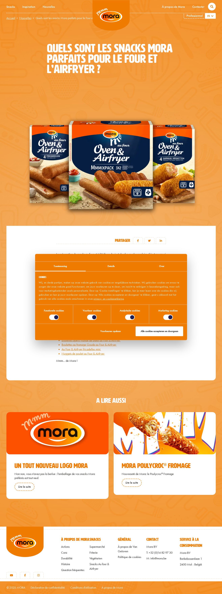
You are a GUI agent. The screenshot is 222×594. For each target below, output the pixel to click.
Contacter (198, 7)
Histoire (65, 564)
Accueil (10, 18)
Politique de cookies (129, 557)
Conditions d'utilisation (83, 587)
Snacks (10, 7)
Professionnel (195, 16)
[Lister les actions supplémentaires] (213, 16)
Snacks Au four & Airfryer (99, 566)
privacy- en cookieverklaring (109, 298)
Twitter (149, 240)
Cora (64, 552)
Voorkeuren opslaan (110, 331)
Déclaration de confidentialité (48, 587)
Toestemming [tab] (60, 266)
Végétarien (95, 558)
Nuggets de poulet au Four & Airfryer (83, 354)
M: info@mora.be (156, 558)
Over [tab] (161, 266)
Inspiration (28, 7)
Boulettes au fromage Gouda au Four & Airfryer (89, 345)
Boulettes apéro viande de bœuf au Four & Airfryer (91, 340)
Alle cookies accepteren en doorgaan (159, 331)
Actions (65, 547)
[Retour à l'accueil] (25, 547)
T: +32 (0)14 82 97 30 (159, 552)
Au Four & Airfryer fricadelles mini (81, 349)
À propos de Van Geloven (127, 549)
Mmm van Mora (111, 15)
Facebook (138, 240)
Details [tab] (111, 266)
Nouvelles (49, 7)
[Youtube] (11, 575)
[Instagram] (38, 575)
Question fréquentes (72, 570)
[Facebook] (25, 575)
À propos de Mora (173, 7)
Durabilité (66, 558)
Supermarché (97, 547)
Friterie (93, 552)
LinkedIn (161, 240)
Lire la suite (24, 486)
